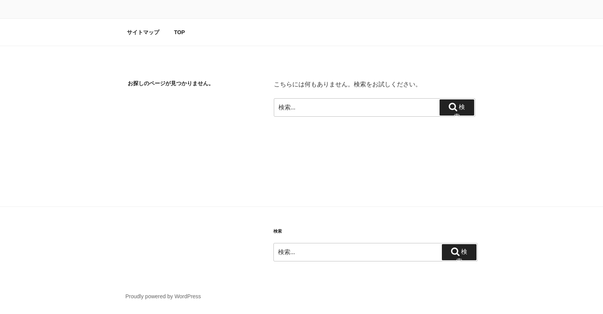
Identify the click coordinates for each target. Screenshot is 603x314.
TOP (179, 32)
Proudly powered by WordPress (163, 296)
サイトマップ (143, 32)
